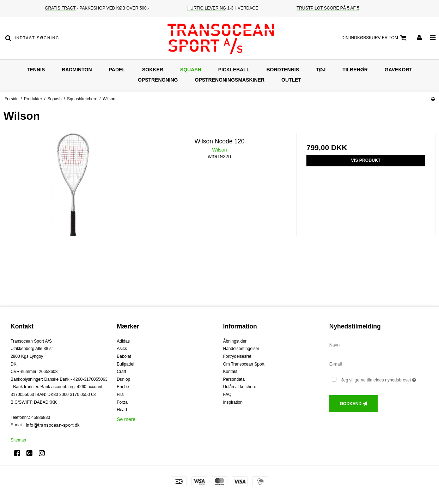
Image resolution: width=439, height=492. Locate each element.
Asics (122, 348)
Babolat (124, 356)
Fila (120, 394)
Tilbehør (355, 69)
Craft (121, 371)
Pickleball (234, 69)
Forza (122, 402)
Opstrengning (158, 80)
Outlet (291, 80)
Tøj (320, 69)
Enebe (123, 386)
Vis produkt (366, 160)
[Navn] (378, 345)
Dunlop (123, 379)
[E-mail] (378, 364)
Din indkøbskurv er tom (374, 38)
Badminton (77, 69)
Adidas (123, 341)
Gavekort (398, 69)
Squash (190, 69)
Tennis (36, 69)
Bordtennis (282, 69)
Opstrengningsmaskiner (230, 80)
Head (122, 409)
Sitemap (18, 440)
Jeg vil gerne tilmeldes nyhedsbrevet (384, 379)
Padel (117, 69)
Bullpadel (125, 364)
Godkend (350, 403)
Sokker (152, 69)
